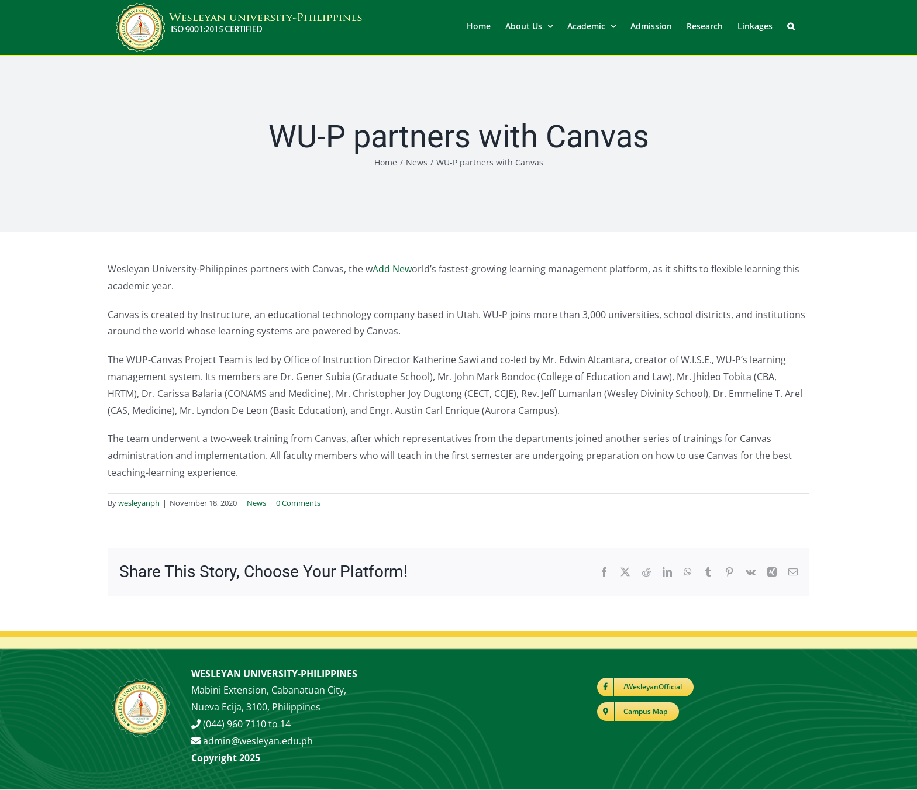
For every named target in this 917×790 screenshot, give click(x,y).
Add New (392, 269)
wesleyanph (139, 503)
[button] (791, 25)
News (256, 503)
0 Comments (298, 503)
